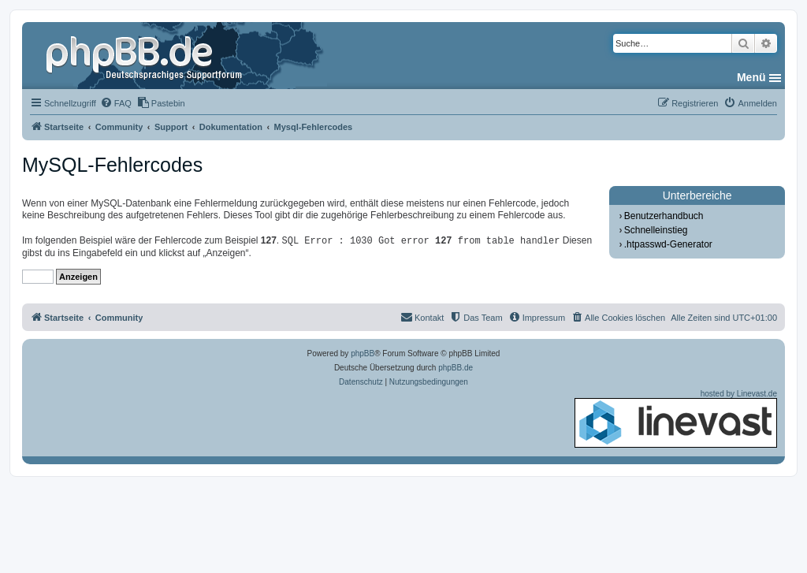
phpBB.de (455, 367)
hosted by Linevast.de (676, 418)
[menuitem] (116, 103)
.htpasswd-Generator (668, 244)
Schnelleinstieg (656, 230)
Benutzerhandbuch (664, 215)
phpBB (362, 353)
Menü (751, 77)
